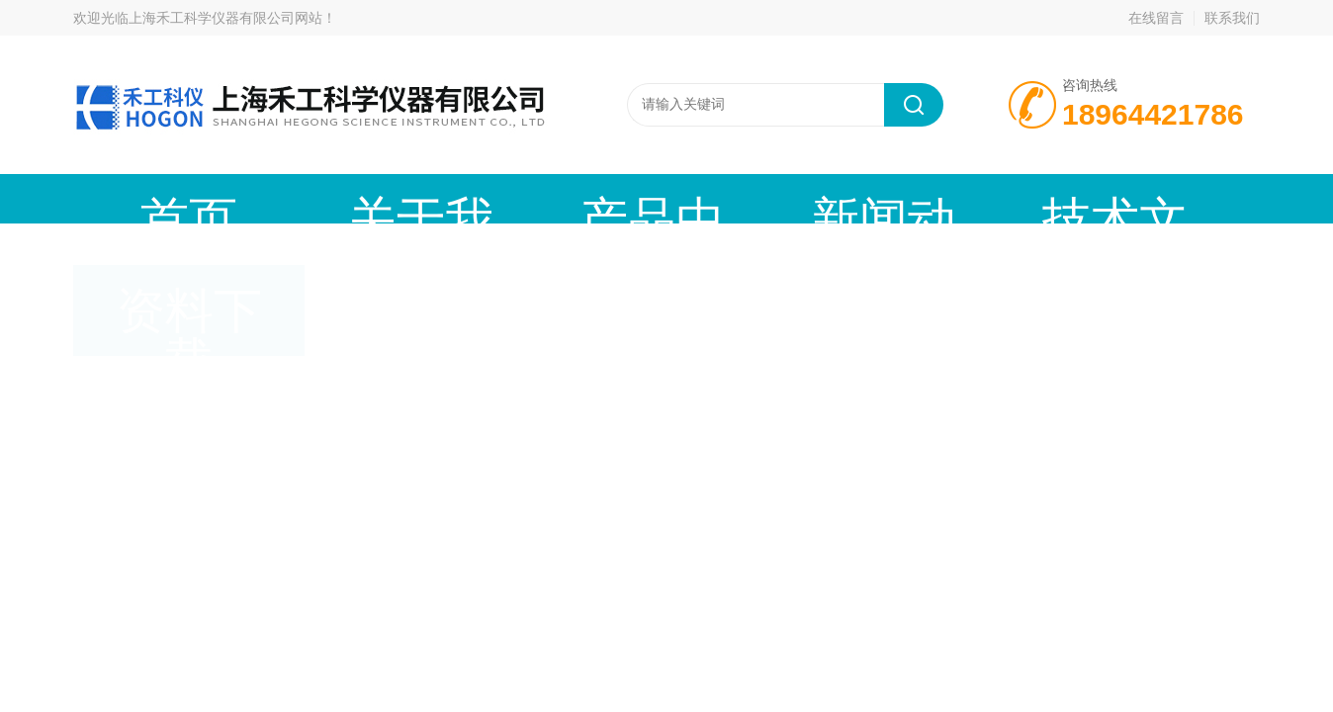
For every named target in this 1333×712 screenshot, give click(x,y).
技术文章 (740, 198)
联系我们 (1232, 18)
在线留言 (1156, 18)
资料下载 (889, 198)
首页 (147, 198)
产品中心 (444, 198)
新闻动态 (592, 198)
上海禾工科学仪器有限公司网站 (225, 18)
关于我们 (295, 198)
